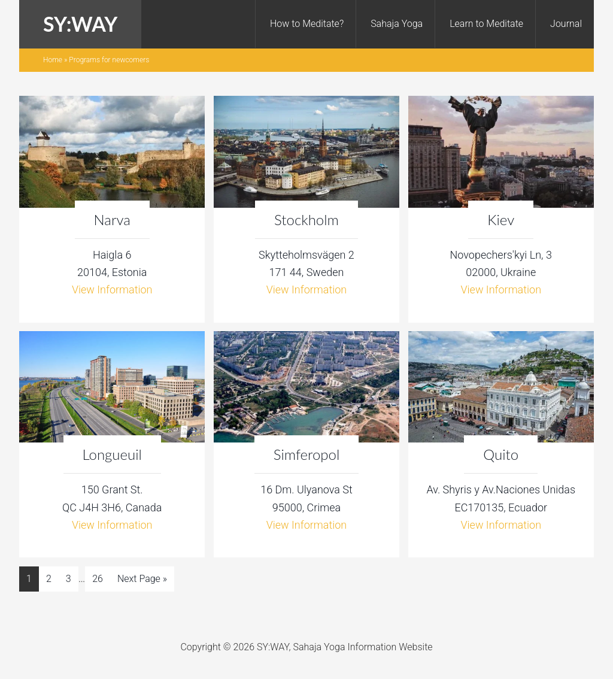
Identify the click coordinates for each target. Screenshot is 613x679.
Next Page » (142, 578)
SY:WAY (80, 23)
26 (97, 578)
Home (52, 60)
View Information (112, 289)
